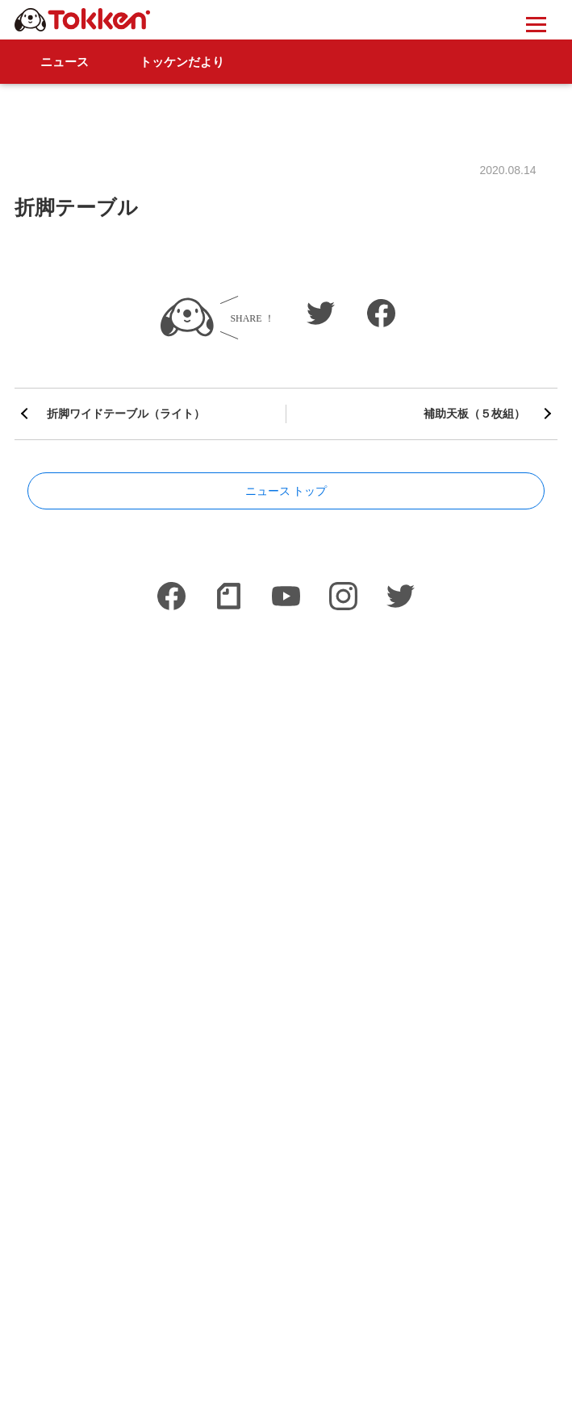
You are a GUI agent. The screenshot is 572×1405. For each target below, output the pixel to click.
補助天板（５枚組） (474, 413)
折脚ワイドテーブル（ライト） (126, 413)
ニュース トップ (286, 490)
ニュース (64, 62)
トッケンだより (182, 62)
